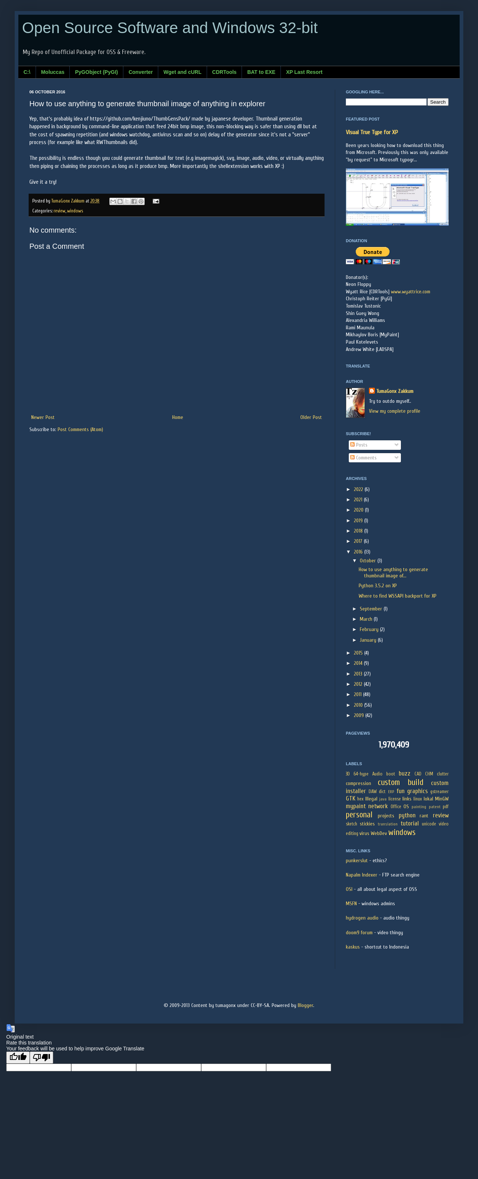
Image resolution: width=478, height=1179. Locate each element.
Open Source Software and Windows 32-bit (170, 27)
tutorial (410, 823)
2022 (359, 489)
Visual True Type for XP (372, 132)
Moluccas (53, 72)
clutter (443, 774)
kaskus (353, 947)
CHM (429, 774)
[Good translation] (18, 1057)
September (372, 609)
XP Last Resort (304, 72)
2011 (358, 694)
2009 (359, 715)
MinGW (442, 799)
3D (348, 774)
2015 (359, 653)
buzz (404, 773)
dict (382, 791)
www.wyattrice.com (410, 292)
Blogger (305, 1005)
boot (390, 774)
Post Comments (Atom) (80, 429)
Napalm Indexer (361, 875)
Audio (377, 774)
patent (435, 806)
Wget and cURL (182, 72)
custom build (400, 782)
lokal (428, 799)
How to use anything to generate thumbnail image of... (393, 572)
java (383, 799)
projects (386, 816)
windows (75, 211)
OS (406, 806)
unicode (429, 824)
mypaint (356, 806)
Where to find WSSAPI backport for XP (398, 596)
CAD (417, 774)
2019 (359, 520)
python (407, 815)
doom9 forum (359, 932)
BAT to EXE (261, 72)
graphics (417, 791)
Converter (140, 72)
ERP (391, 791)
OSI (349, 889)
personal (359, 815)
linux (417, 799)
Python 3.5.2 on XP (378, 586)
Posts (358, 445)
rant (424, 816)
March (367, 619)
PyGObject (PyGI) (96, 72)
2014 (359, 663)
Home (177, 417)
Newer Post (43, 417)
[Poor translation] (41, 1057)
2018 (359, 531)
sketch (351, 824)
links (407, 799)
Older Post (311, 417)
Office (396, 806)
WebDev (379, 833)
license (394, 799)
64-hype (361, 774)
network (378, 806)
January (369, 640)
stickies (367, 824)
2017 (359, 541)
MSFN (351, 903)
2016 (359, 552)
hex (360, 799)
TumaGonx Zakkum (394, 391)
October (368, 561)
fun (400, 791)
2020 (359, 510)
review (59, 211)
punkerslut (357, 860)
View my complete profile (394, 411)
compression (358, 783)
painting (419, 806)
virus (364, 833)
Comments (363, 458)
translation (388, 824)
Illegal (371, 799)
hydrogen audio (362, 918)
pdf (446, 806)
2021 (359, 500)
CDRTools (224, 72)
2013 (359, 674)
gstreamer (439, 791)
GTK (350, 798)
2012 (359, 684)
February (370, 629)
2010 (359, 705)
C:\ (26, 72)
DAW (373, 791)
